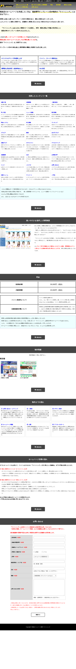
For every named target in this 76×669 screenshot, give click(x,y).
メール (44, 552)
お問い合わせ (35, 7)
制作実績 (58, 4)
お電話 (36, 552)
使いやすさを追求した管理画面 (39, 4)
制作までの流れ (68, 4)
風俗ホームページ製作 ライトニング (8, 6)
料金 (51, 4)
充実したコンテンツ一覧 (22, 4)
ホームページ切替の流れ (22, 7)
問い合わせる (38, 83)
